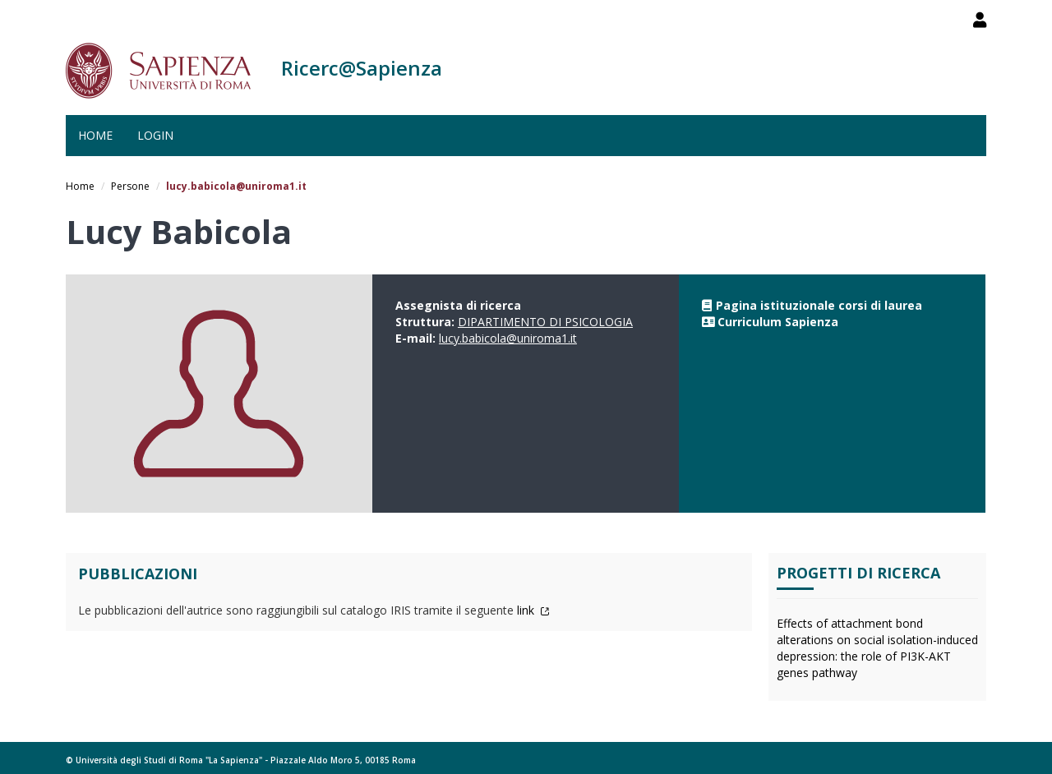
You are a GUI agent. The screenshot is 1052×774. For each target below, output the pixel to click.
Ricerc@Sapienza (361, 67)
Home (95, 135)
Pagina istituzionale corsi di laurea (819, 305)
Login (155, 135)
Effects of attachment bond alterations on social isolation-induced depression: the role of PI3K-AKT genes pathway (877, 647)
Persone (130, 186)
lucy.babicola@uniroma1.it (508, 338)
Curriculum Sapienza (777, 321)
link (533, 610)
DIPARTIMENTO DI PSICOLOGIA (545, 321)
